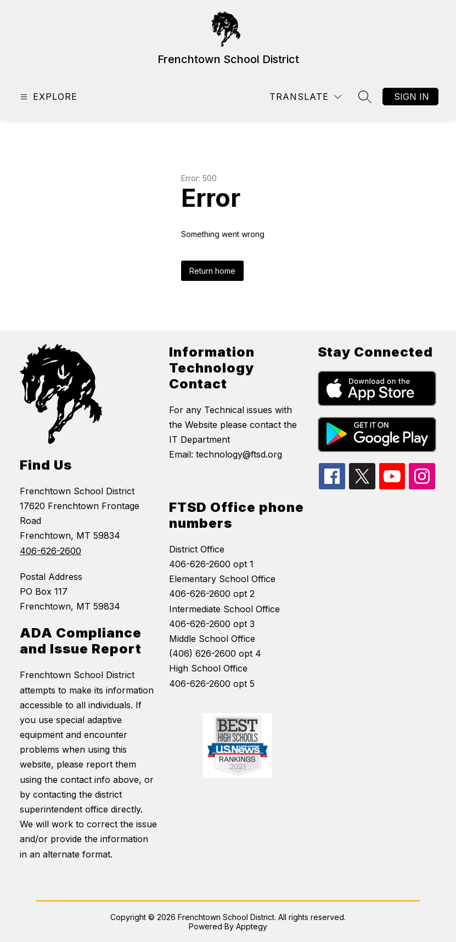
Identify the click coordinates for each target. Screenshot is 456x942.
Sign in (411, 96)
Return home (212, 270)
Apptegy (251, 926)
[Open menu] (47, 97)
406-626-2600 (50, 550)
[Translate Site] (305, 97)
